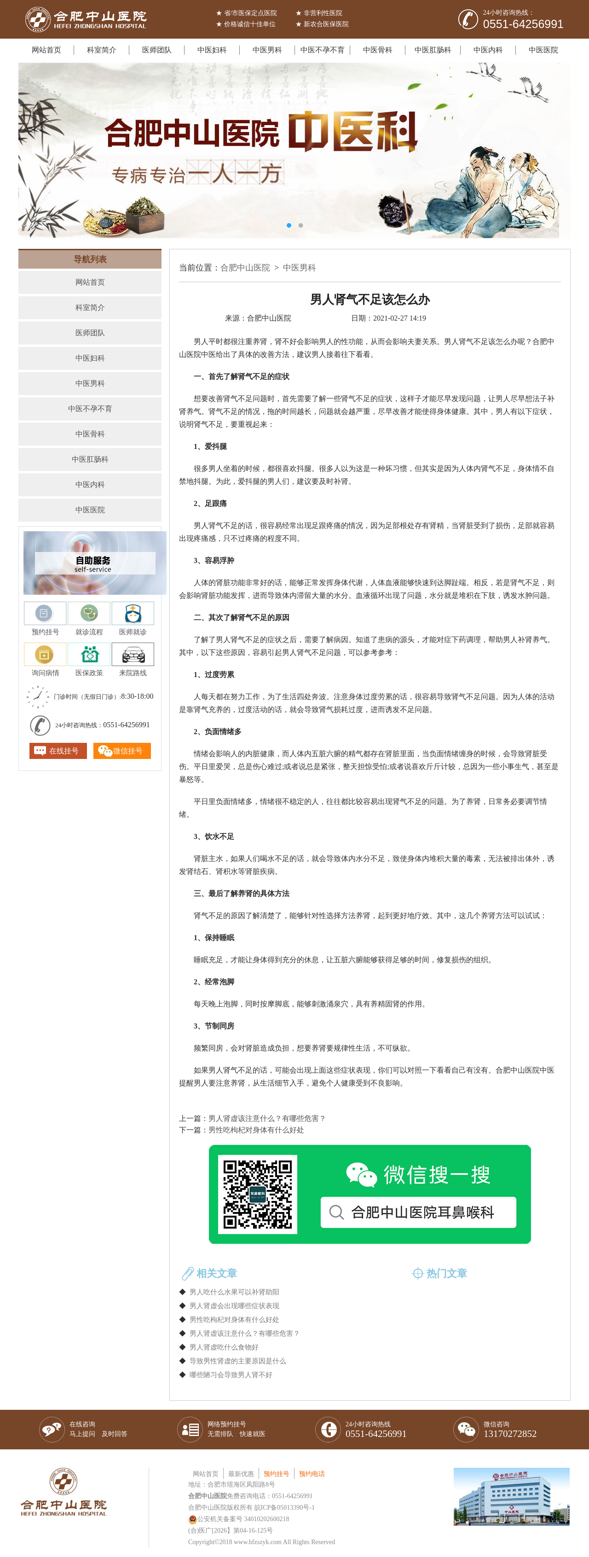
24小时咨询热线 (376, 1430)
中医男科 (267, 50)
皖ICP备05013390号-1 (284, 1507)
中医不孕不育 (322, 50)
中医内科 (488, 50)
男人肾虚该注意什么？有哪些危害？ (267, 1118)
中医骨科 (378, 50)
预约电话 (312, 1474)
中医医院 (543, 50)
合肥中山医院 (245, 267)
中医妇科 (212, 50)
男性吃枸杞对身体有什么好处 (256, 1130)
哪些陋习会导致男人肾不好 (231, 1375)
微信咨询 (510, 1430)
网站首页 (46, 50)
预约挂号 (276, 1474)
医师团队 (157, 50)
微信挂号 (128, 751)
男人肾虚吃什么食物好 (224, 1347)
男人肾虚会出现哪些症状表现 (234, 1306)
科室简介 (101, 50)
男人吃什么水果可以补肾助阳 (234, 1292)
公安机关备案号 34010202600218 (238, 1519)
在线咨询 (98, 1429)
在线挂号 (64, 751)
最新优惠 (241, 1474)
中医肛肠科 (433, 50)
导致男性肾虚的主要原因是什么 (238, 1361)
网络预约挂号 (237, 1429)
